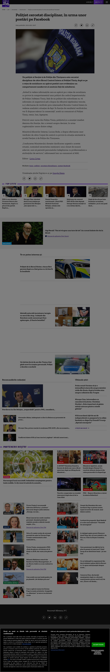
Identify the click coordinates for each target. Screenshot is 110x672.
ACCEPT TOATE (98, 645)
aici (9, 659)
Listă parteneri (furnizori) (57, 650)
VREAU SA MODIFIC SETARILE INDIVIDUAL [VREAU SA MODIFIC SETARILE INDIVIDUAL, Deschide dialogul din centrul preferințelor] (97, 652)
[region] (55, 650)
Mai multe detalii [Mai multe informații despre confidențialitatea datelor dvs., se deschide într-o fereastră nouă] (26, 644)
